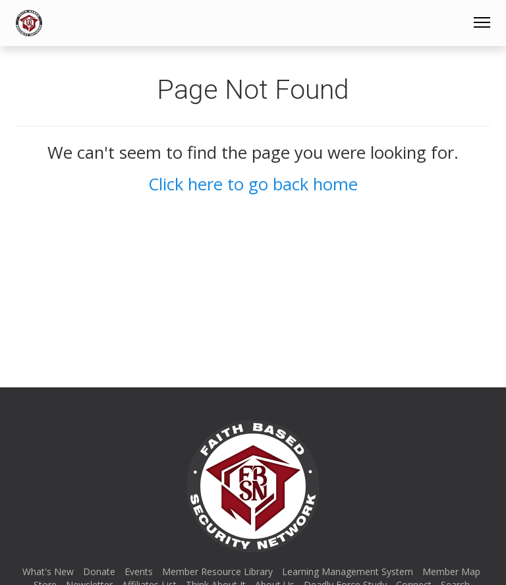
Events (139, 571)
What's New (48, 571)
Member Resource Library (217, 571)
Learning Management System (347, 571)
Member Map (451, 571)
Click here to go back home (253, 184)
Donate (99, 571)
